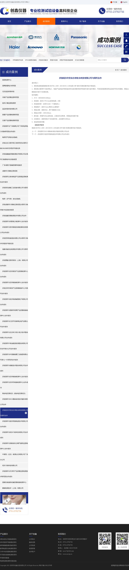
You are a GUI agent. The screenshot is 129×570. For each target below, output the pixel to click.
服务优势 (32, 542)
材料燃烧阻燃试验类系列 (8, 545)
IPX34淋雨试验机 (31, 60)
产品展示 (27, 21)
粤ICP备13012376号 (45, 565)
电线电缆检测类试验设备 (8, 561)
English (124, 2)
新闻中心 (64, 21)
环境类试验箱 (4, 558)
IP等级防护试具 (18, 60)
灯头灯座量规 (79, 60)
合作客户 (32, 551)
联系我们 (119, 21)
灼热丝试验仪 (43, 60)
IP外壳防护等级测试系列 (8, 542)
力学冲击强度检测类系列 (8, 551)
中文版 (113, 2)
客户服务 (82, 21)
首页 (9, 21)
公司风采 (32, 545)
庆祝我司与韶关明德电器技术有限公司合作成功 (53, 134)
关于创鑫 (101, 21)
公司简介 (32, 539)
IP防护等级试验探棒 (66, 60)
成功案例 (46, 21)
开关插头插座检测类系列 (8, 555)
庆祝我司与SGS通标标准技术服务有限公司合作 (53, 131)
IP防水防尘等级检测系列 (8, 539)
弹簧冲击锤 (54, 60)
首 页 (117, 70)
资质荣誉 (32, 548)
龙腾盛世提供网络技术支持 (120, 565)
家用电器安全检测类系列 (8, 548)
